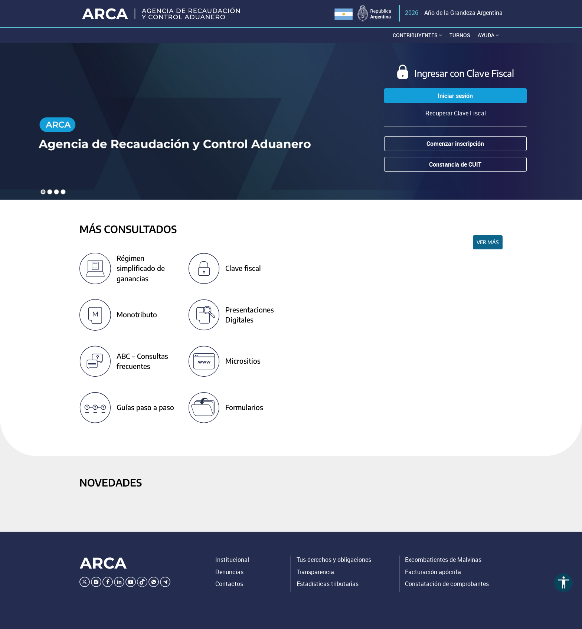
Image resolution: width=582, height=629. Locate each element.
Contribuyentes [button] (417, 35)
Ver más (488, 242)
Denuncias (229, 572)
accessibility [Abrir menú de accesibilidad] (563, 582)
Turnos (459, 35)
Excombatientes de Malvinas (443, 560)
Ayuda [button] (488, 35)
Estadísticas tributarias (328, 584)
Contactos (229, 584)
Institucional (232, 560)
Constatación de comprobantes (447, 584)
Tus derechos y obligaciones (334, 560)
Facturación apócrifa (433, 572)
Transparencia (315, 572)
